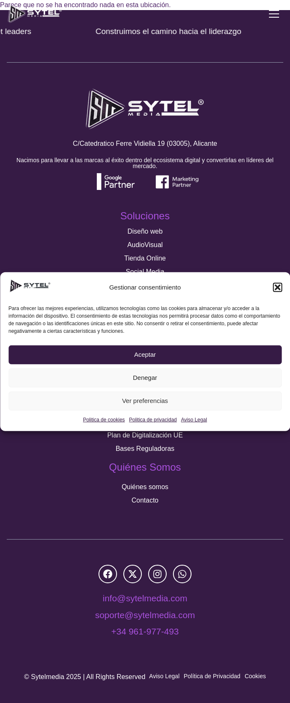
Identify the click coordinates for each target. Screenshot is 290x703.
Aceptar (145, 354)
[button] (277, 287)
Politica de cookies (104, 420)
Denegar (145, 377)
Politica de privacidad (153, 420)
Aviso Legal (194, 420)
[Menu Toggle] (274, 13)
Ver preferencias (145, 400)
